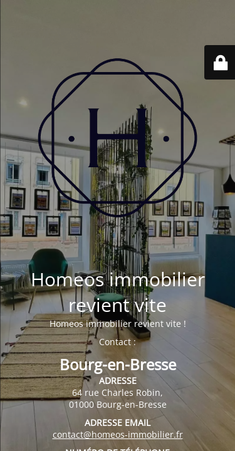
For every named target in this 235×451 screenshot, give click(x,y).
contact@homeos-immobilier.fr (118, 434)
